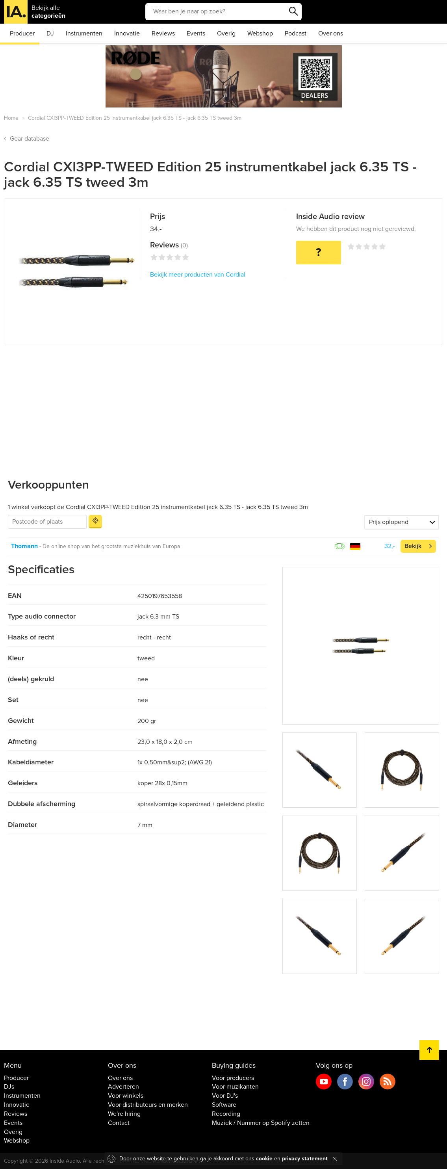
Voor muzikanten (235, 1087)
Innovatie (127, 33)
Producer (22, 33)
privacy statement (305, 1158)
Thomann (24, 546)
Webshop (260, 33)
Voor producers (233, 1078)
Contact (119, 1123)
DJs (9, 1087)
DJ (50, 33)
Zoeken (294, 11)
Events (196, 33)
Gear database (29, 139)
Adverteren (123, 1087)
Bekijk (412, 546)
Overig (226, 33)
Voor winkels (125, 1096)
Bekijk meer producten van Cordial (197, 275)
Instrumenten (84, 33)
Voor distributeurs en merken (148, 1105)
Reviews (163, 33)
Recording (226, 1114)
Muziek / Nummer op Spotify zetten (261, 1123)
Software (224, 1105)
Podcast (295, 33)
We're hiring (124, 1114)
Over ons (330, 33)
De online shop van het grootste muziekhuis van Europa (111, 546)
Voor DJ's (225, 1096)
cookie (264, 1158)
